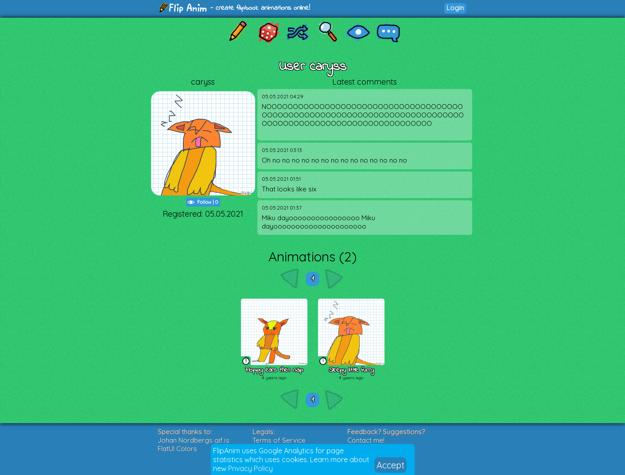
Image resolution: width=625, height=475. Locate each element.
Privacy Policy (250, 468)
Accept (390, 465)
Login (455, 8)
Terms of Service (279, 440)
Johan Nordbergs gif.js (193, 440)
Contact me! (365, 440)
